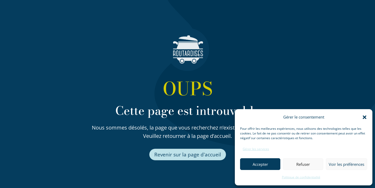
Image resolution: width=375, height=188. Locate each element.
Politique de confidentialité (301, 177)
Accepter (260, 164)
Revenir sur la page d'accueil (187, 154)
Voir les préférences (346, 164)
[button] (364, 117)
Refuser (303, 164)
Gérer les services (256, 149)
